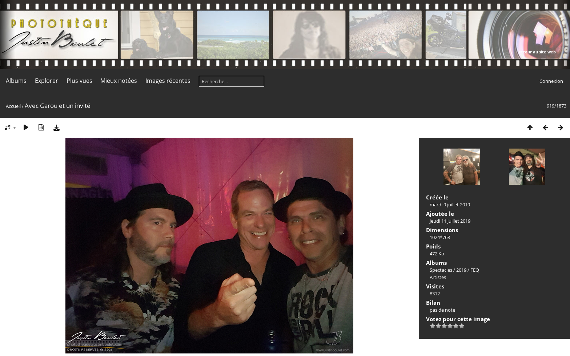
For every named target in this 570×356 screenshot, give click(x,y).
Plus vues (79, 81)
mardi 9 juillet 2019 (450, 204)
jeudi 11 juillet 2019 (450, 221)
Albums (16, 81)
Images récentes (167, 81)
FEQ (474, 270)
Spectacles (441, 270)
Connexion (551, 81)
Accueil (13, 106)
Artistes (438, 277)
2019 (461, 270)
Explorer (46, 81)
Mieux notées (118, 81)
